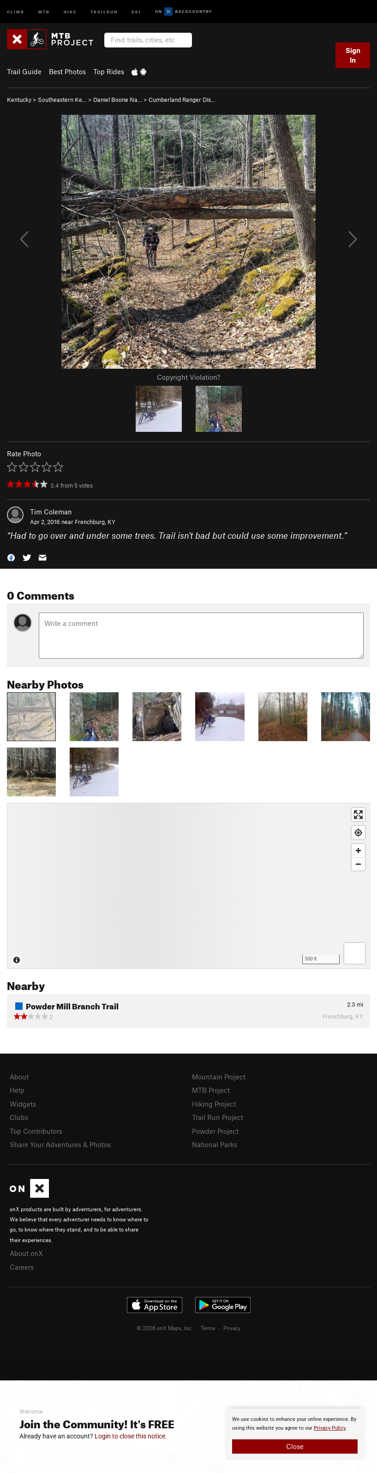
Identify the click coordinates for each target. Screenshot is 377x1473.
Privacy (232, 1328)
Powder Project (215, 1131)
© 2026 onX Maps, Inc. (165, 1328)
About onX (26, 1253)
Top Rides (108, 71)
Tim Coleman (51, 511)
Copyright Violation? (188, 377)
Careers (22, 1267)
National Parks (214, 1144)
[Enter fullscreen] (358, 814)
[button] (11, 557)
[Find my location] (358, 832)
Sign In (353, 55)
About (19, 1076)
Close (295, 1446)
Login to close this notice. (131, 1436)
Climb (15, 11)
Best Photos (67, 71)
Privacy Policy (330, 1428)
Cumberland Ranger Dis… (182, 99)
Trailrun (104, 11)
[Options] (354, 953)
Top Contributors (36, 1131)
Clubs (19, 1117)
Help (17, 1090)
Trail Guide (24, 71)
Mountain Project (218, 1076)
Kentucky (19, 99)
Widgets (23, 1104)
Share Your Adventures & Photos (60, 1144)
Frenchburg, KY (95, 521)
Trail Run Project (217, 1117)
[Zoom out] (358, 864)
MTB (44, 11)
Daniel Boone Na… (117, 99)
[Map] (188, 885)
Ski (136, 11)
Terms (208, 1328)
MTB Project (211, 1090)
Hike (70, 11)
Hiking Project (214, 1104)
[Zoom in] (358, 850)
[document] (295, 1434)
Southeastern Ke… (62, 99)
